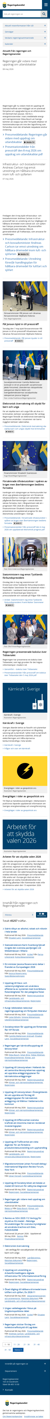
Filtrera (19, 914)
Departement (25, 1371)
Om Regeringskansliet (12, 1416)
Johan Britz (25, 1055)
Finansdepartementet (14, 1057)
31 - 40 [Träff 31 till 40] (37, 1344)
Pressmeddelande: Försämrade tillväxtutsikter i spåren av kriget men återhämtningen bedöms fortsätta (25, 521)
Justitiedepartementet (32, 1176)
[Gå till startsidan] (13, 4)
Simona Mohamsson (31, 1017)
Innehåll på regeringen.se (25, 1363)
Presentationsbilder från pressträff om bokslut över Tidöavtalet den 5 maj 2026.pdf (25, 674)
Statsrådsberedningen (15, 976)
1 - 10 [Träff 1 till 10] (7, 1344)
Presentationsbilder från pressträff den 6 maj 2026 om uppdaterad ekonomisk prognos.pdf (24, 528)
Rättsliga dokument (13, 1260)
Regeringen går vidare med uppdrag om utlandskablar (25, 1201)
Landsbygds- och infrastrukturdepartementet (17, 1155)
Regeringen (36, 1001)
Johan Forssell (15, 1176)
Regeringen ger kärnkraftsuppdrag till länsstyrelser (24, 1047)
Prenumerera (41, 915)
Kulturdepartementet (24, 957)
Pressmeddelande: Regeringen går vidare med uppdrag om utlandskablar (26, 138)
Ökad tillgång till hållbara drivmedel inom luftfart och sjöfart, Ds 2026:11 (25, 1291)
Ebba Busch (14, 1055)
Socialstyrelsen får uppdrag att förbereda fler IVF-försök (26, 1028)
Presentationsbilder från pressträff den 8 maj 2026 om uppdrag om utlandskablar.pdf (24, 150)
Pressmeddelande (35, 935)
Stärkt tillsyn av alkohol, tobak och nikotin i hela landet (26, 930)
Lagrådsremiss (33, 1257)
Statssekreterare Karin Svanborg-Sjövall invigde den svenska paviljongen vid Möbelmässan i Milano (25, 948)
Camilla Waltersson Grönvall (21, 1036)
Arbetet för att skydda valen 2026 (19, 889)
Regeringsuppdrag (35, 995)
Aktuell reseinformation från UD (25, 25)
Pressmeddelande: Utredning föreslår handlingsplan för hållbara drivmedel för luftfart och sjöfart (26, 264)
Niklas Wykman (38, 1055)
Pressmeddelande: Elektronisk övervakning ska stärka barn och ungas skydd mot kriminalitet (25, 429)
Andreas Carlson (16, 1333)
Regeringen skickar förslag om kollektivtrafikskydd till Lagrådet (21, 1326)
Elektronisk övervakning (17, 1246)
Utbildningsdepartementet (17, 1020)
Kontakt (9, 1389)
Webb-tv (8, 1208)
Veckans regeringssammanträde (25, 38)
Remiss (20, 1236)
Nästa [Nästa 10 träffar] (18, 1350)
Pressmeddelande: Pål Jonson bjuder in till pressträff (23, 340)
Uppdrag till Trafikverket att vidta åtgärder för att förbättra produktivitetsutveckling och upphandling (26, 1144)
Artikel (30, 954)
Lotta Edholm (15, 1017)
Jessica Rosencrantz (18, 973)
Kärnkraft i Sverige (12, 745)
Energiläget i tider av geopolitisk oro (20, 810)
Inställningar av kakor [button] (33, 1416)
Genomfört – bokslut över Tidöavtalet (20, 669)
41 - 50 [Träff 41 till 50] (8, 1350)
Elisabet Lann (15, 938)
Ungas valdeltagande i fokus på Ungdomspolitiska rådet (20, 1310)
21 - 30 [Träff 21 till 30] (27, 1344)
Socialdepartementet (31, 938)
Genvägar (25, 31)
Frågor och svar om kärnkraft (17, 748)
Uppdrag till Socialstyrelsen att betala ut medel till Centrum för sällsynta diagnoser (26, 1184)
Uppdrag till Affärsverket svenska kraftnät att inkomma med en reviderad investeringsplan (25, 1123)
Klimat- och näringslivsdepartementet (20, 1058)
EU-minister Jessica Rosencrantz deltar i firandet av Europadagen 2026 (25, 966)
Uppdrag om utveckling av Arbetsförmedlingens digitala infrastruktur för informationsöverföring (25, 1273)
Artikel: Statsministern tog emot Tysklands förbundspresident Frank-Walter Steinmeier (24, 603)
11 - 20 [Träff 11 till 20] (17, 1344)
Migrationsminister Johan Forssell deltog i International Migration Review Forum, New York (26, 1166)
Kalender (25, 44)
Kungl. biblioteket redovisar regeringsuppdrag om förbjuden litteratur (26, 1009)
